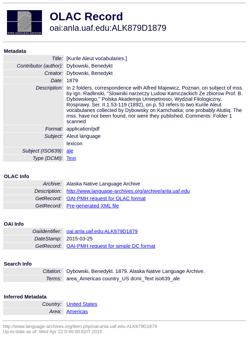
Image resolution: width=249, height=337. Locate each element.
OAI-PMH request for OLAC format (105, 198)
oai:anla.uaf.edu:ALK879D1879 (102, 231)
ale (69, 151)
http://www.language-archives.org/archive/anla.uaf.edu (128, 191)
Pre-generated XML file (92, 206)
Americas (77, 311)
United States (81, 304)
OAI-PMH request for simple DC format (110, 246)
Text (71, 158)
